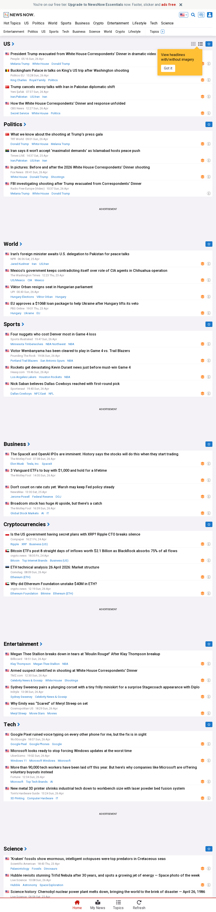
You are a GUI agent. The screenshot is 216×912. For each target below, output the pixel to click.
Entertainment (118, 23)
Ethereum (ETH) (21, 577)
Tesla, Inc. (33, 463)
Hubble (15, 885)
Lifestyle (139, 23)
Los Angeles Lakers (23, 377)
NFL (51, 393)
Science (167, 23)
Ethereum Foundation (24, 593)
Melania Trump (20, 63)
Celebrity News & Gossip (27, 680)
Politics (38, 23)
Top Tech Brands (37, 781)
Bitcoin (15, 560)
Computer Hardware (40, 798)
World (52, 23)
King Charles (19, 80)
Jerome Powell (20, 496)
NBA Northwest (56, 344)
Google (57, 744)
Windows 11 (19, 760)
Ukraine (29, 313)
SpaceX (47, 463)
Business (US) (38, 544)
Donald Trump (61, 63)
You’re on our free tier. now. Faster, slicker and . (105, 4)
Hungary (60, 296)
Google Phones (39, 744)
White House (40, 63)
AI (42, 513)
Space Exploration (51, 885)
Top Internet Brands (34, 560)
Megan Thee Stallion (46, 664)
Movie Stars (37, 713)
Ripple (15, 544)
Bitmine (45, 593)
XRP (24, 544)
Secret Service (20, 113)
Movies (52, 713)
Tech (153, 23)
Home (77, 908)
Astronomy (30, 885)
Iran (44, 96)
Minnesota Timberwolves (27, 344)
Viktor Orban (45, 296)
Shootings (57, 177)
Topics (118, 908)
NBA (71, 344)
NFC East (40, 393)
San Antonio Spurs (52, 360)
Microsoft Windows (42, 760)
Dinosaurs (50, 868)
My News (97, 908)
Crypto (98, 23)
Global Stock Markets (25, 513)
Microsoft (64, 760)
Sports (66, 23)
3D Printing (17, 798)
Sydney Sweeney (21, 696)
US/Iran (35, 96)
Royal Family (37, 80)
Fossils (36, 868)
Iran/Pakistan (19, 96)
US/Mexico (18, 280)
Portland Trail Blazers (24, 360)
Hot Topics (12, 23)
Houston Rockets (50, 377)
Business (82, 23)
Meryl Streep (19, 713)
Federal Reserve (42, 496)
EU (38, 313)
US (26, 23)
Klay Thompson (21, 664)
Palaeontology (20, 868)
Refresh (139, 908)
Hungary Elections (22, 296)
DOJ (58, 496)
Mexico (39, 280)
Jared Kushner (20, 264)
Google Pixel (19, 744)
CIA (30, 280)
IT (48, 513)
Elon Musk (17, 463)
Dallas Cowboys (21, 393)
